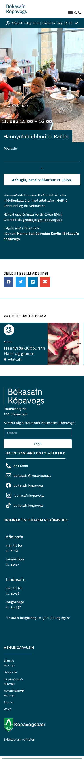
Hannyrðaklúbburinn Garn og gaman (24, 350)
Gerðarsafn (10, 672)
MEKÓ (7, 709)
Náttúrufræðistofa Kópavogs (12, 693)
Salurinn (8, 702)
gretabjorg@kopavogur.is (42, 219)
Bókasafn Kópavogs (9, 663)
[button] (70, 12)
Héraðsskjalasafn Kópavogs (12, 681)
